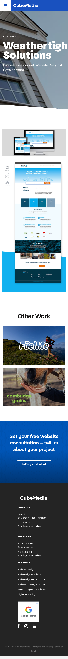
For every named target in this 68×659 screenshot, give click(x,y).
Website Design (26, 569)
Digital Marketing (26, 594)
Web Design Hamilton (29, 574)
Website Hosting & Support (32, 584)
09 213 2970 (26, 552)
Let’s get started (34, 464)
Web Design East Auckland (32, 579)
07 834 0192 (26, 522)
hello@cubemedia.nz (31, 526)
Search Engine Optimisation (32, 589)
